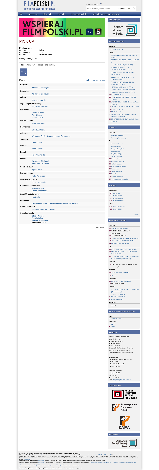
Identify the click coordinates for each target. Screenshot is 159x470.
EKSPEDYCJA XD (116, 318)
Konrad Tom (116, 193)
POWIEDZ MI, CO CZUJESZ (120, 273)
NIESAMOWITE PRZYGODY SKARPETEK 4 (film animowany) (125, 291)
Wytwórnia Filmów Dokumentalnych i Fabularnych (51, 136)
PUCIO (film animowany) (118, 235)
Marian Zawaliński (116, 156)
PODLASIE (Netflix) (117, 49)
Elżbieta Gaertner (116, 159)
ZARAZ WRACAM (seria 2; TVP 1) (122, 69)
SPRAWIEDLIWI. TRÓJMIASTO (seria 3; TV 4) (125, 61)
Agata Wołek (37, 170)
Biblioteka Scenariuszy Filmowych (106, 14)
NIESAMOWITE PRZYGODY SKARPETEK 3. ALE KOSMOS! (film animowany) (125, 257)
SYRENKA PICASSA (117, 283)
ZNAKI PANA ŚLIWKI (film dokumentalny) (124, 249)
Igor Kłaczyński (38, 155)
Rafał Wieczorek (38, 124)
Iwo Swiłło (36, 197)
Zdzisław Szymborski (117, 161)
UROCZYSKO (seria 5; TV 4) (120, 67)
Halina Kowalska (116, 164)
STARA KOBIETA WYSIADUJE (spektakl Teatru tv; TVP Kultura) (123, 115)
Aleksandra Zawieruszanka (119, 179)
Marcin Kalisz (37, 218)
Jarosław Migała (38, 130)
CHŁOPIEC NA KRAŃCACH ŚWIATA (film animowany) (124, 266)
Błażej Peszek (37, 216)
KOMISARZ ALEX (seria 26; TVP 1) (122, 87)
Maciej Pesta (115, 169)
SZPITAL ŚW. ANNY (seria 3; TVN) (122, 64)
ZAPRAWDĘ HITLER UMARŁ (120, 243)
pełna (88, 80)
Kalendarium (32, 14)
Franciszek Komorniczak (118, 166)
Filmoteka (61, 14)
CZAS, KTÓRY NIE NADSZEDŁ (121, 281)
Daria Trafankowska (119, 206)
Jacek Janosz (115, 174)
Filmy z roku (47, 14)
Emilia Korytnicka (39, 191)
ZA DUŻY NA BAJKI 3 (118, 84)
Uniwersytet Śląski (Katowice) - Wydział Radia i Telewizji (55, 203)
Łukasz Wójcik (38, 188)
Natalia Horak (37, 142)
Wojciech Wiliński (116, 146)
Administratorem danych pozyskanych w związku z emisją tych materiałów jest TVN (113, 462)
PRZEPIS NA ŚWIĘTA (118, 294)
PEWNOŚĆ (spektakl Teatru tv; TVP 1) (123, 92)
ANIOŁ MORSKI (116, 111)
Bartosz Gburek (38, 113)
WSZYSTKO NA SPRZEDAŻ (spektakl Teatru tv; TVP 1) (125, 103)
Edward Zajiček (117, 209)
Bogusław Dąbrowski (40, 106)
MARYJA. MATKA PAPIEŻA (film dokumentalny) (121, 232)
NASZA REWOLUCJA (118, 297)
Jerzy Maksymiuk (118, 198)
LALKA (113, 275)
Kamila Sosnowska (40, 220)
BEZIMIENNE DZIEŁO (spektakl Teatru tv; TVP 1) (124, 56)
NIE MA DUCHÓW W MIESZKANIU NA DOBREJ (123, 98)
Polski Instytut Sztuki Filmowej (43, 210)
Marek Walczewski (118, 200)
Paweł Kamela (115, 151)
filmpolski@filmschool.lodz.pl (122, 379)
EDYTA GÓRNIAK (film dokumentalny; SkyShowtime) (123, 73)
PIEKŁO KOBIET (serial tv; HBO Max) (123, 82)
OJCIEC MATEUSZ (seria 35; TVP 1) (122, 77)
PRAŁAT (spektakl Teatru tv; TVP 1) (122, 228)
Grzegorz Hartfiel (39, 100)
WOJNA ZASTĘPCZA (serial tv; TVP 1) (123, 89)
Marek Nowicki (117, 195)
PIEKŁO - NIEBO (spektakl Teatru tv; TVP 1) (124, 238)
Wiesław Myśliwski (117, 176)
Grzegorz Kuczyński (117, 149)
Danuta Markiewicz (117, 144)
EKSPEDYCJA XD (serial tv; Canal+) (122, 240)
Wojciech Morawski (117, 135)
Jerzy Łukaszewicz (39, 182)
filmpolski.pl (41, 454)
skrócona (95, 80)
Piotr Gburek (37, 115)
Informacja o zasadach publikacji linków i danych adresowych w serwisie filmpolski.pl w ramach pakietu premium (49, 465)
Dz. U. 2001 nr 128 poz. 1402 (103, 454)
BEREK (113, 305)
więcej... (137, 214)
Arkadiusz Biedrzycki (41, 88)
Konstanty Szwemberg (118, 138)
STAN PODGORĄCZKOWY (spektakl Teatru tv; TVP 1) (125, 120)
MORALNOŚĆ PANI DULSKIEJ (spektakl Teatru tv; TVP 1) (124, 253)
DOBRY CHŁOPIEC (117, 79)
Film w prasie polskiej (79, 14)
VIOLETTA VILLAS (117, 299)
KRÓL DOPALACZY (117, 94)
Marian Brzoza (37, 117)
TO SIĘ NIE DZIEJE (117, 109)
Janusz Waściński (116, 171)
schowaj (102, 80)
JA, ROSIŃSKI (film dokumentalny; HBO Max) (125, 106)
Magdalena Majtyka (117, 154)
